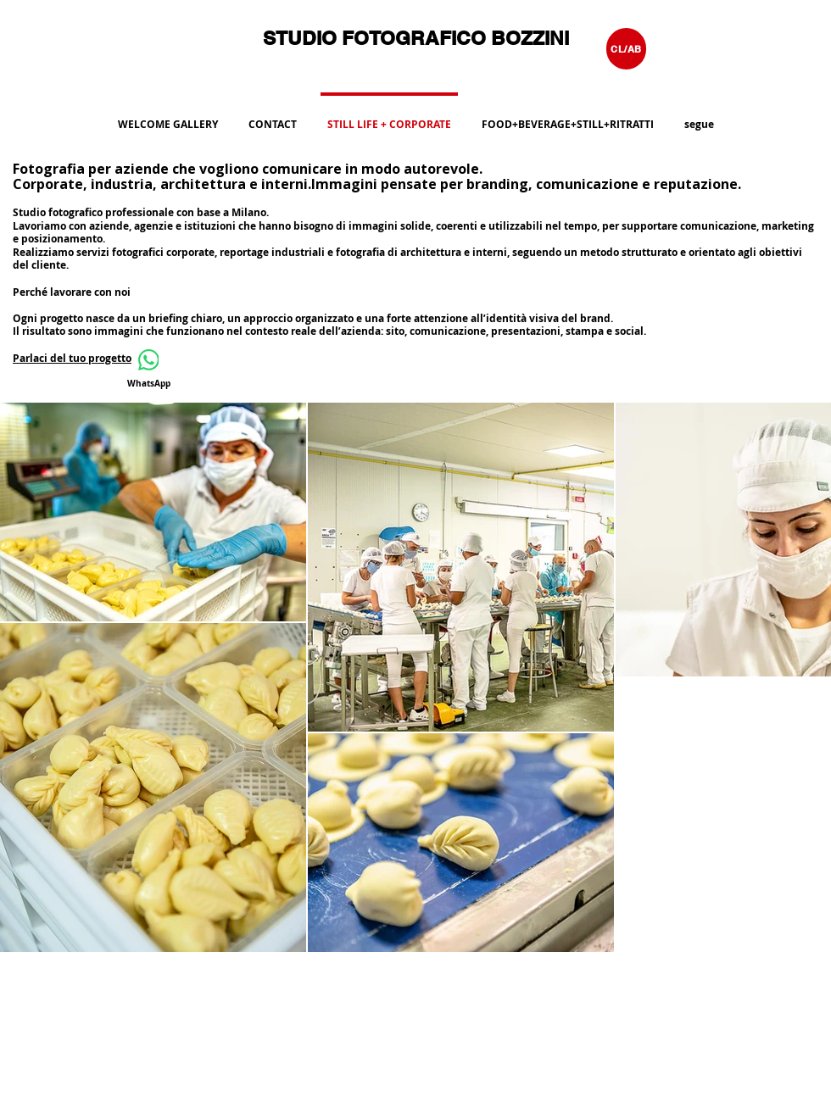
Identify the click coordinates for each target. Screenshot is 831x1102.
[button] (567, 117)
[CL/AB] (626, 49)
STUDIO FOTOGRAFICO (377, 37)
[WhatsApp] (148, 369)
